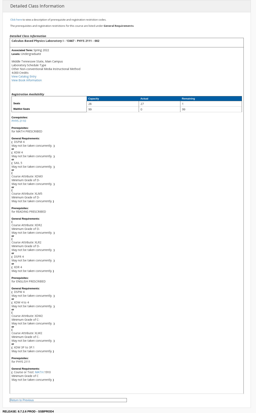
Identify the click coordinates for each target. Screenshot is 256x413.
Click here (16, 19)
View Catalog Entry (24, 76)
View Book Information (27, 80)
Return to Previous (22, 400)
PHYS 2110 (19, 121)
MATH (39, 372)
